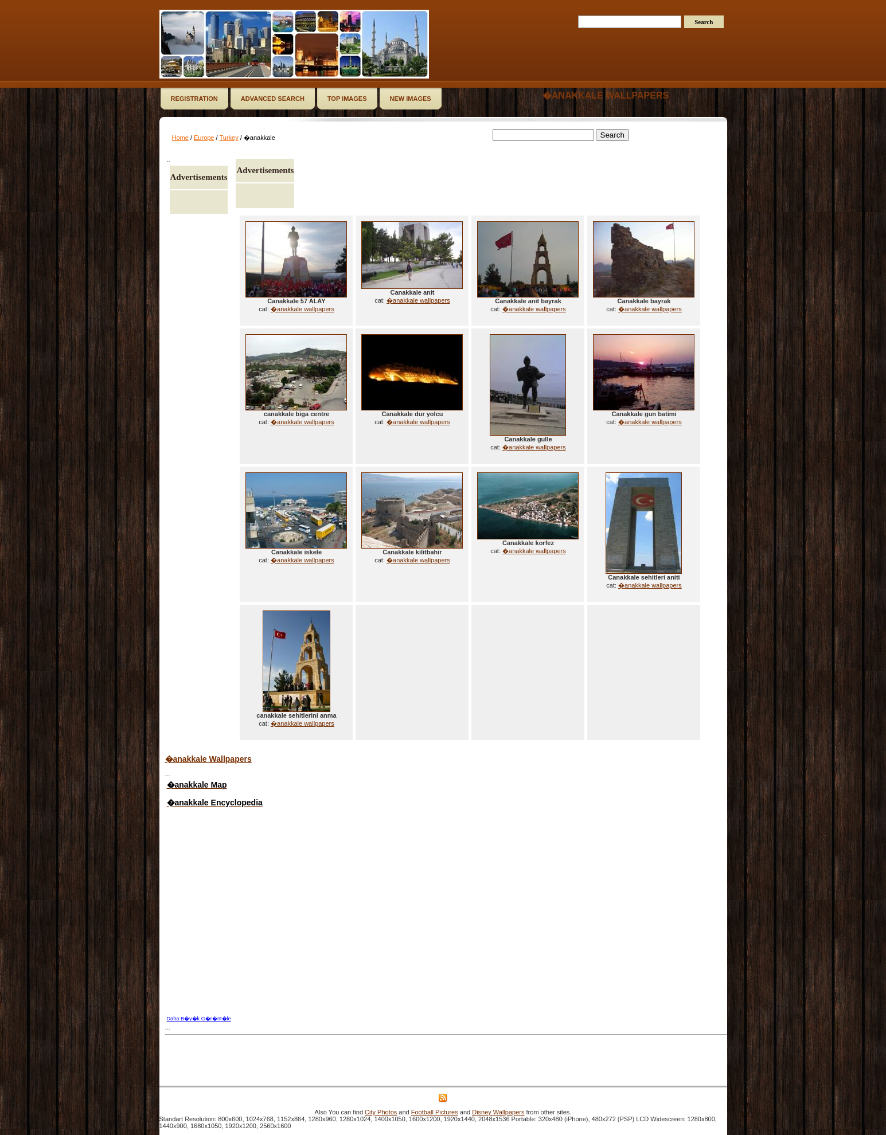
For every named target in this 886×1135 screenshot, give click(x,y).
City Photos (381, 1112)
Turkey (228, 137)
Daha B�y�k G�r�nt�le (199, 1019)
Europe (204, 137)
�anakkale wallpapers (605, 95)
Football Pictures (434, 1112)
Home (180, 137)
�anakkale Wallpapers (208, 759)
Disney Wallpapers (498, 1112)
